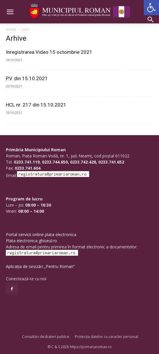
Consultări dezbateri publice (45, 336)
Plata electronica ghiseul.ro (31, 240)
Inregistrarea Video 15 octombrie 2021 (49, 52)
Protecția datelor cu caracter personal (106, 336)
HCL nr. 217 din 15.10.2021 (36, 105)
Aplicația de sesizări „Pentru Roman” (40, 266)
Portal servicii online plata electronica (41, 234)
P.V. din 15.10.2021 (27, 78)
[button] (151, 7)
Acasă (11, 29)
